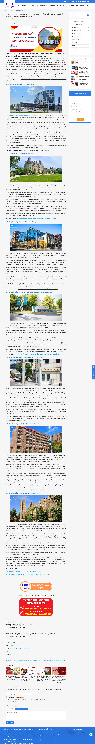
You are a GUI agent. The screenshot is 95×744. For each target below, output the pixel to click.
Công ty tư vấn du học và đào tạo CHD (77, 724)
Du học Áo (39, 727)
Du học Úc (39, 731)
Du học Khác (75, 43)
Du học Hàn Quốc (56, 725)
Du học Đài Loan (56, 729)
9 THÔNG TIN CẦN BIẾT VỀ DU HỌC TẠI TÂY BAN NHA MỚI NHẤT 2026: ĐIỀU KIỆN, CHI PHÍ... (84, 78)
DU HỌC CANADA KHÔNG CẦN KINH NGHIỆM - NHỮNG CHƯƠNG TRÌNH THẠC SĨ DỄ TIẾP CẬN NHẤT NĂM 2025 (59, 671)
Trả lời (9, 693)
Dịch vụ (82, 5)
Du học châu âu (33, 5)
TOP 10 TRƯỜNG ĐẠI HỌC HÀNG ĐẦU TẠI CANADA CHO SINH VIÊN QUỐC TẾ (28, 574)
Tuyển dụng (75, 49)
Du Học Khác (75, 5)
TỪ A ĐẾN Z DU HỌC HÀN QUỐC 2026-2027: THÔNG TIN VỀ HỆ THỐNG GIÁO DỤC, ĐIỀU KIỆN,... (84, 83)
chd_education (16, 651)
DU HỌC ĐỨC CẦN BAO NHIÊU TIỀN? (83, 61)
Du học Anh (39, 729)
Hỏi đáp (74, 46)
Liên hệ (88, 5)
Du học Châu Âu (76, 30)
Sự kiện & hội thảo (77, 24)
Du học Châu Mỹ (76, 33)
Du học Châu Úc (76, 36)
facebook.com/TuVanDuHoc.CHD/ (21, 648)
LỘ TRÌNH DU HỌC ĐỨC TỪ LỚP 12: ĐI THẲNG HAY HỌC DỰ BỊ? (83, 73)
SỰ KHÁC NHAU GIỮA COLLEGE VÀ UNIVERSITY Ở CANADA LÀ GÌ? (13, 669)
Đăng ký (80, 119)
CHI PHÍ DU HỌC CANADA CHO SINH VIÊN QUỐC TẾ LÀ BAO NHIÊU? (37, 289)
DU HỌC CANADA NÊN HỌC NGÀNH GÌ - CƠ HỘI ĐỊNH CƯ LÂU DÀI (36, 490)
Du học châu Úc (65, 5)
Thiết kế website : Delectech (85, 742)
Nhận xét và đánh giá (11, 697)
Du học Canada (56, 727)
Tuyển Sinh (75, 52)
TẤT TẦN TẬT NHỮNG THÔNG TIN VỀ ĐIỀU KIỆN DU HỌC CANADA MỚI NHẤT (39, 354)
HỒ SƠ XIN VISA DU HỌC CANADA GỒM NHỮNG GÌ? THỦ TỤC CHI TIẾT (37, 218)
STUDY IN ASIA (76, 39)
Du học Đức (39, 723)
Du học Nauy (55, 731)
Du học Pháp (55, 723)
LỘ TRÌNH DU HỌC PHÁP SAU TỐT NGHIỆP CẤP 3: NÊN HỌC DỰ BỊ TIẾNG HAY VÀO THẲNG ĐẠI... (84, 67)
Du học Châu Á (76, 27)
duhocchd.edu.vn (16, 645)
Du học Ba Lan (40, 725)
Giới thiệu (24, 5)
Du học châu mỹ (54, 5)
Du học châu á (44, 5)
